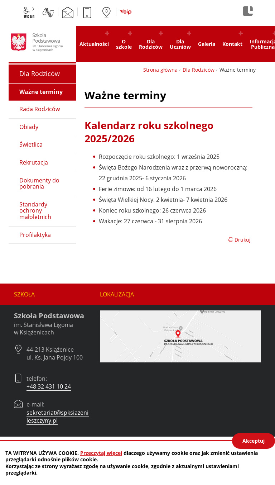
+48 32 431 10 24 (48, 386)
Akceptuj (253, 440)
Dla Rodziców (198, 69)
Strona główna (160, 69)
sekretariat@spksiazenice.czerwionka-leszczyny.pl (77, 416)
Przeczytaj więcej (101, 453)
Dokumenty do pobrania (39, 183)
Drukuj (239, 239)
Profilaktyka (35, 235)
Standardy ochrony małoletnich (35, 210)
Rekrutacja (33, 162)
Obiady (28, 127)
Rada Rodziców (39, 109)
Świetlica (31, 144)
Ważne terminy (41, 92)
